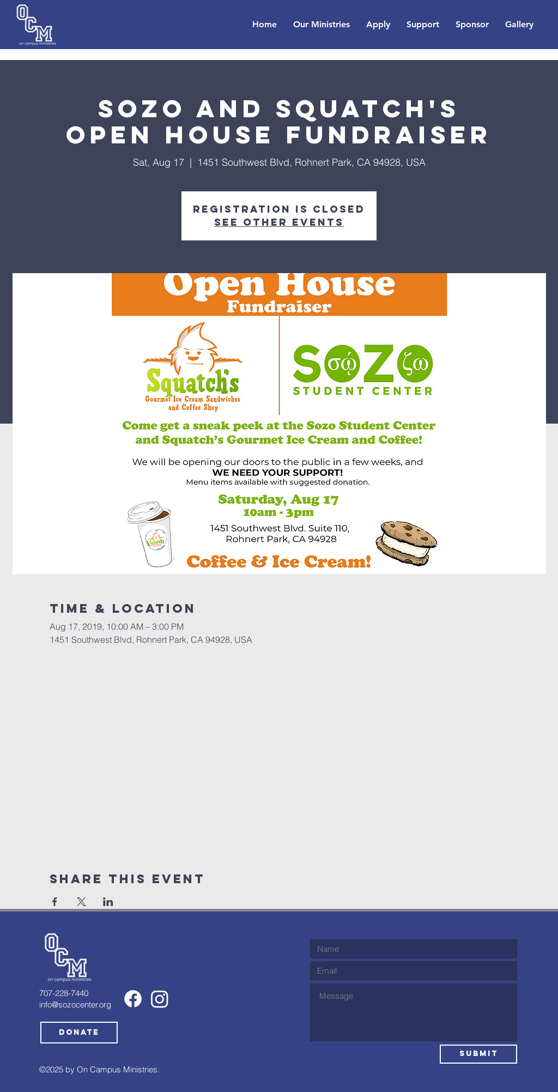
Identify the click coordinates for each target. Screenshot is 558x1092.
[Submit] (478, 1054)
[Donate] (79, 1032)
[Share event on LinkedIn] (108, 901)
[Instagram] (159, 998)
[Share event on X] (81, 901)
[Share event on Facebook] (55, 901)
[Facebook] (133, 998)
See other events (279, 222)
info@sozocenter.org (75, 1004)
